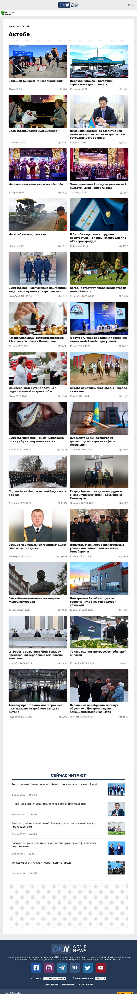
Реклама (68, 984)
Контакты (86, 984)
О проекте (51, 984)
